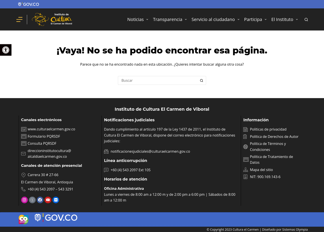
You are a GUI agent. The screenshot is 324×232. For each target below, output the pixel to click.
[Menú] (19, 19)
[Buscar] (306, 19)
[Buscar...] (157, 80)
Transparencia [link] (170, 19)
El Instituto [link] (285, 19)
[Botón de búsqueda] (201, 80)
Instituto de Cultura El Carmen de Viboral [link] (162, 109)
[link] (5, 50)
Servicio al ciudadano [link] (216, 19)
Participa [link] (256, 19)
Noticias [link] (138, 19)
